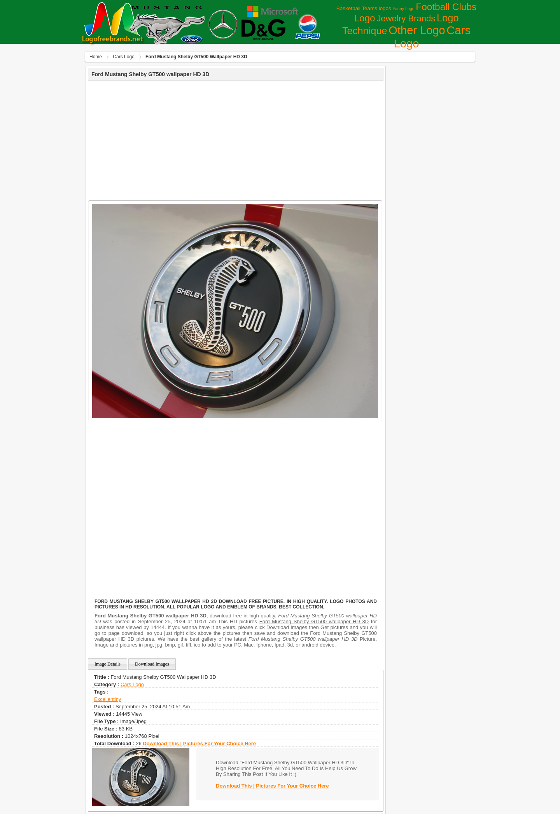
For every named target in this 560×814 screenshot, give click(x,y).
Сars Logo (123, 56)
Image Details (107, 664)
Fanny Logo (403, 8)
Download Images (152, 664)
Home (95, 56)
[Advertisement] (235, 139)
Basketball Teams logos (363, 8)
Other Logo (416, 30)
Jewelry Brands (405, 18)
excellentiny (107, 699)
